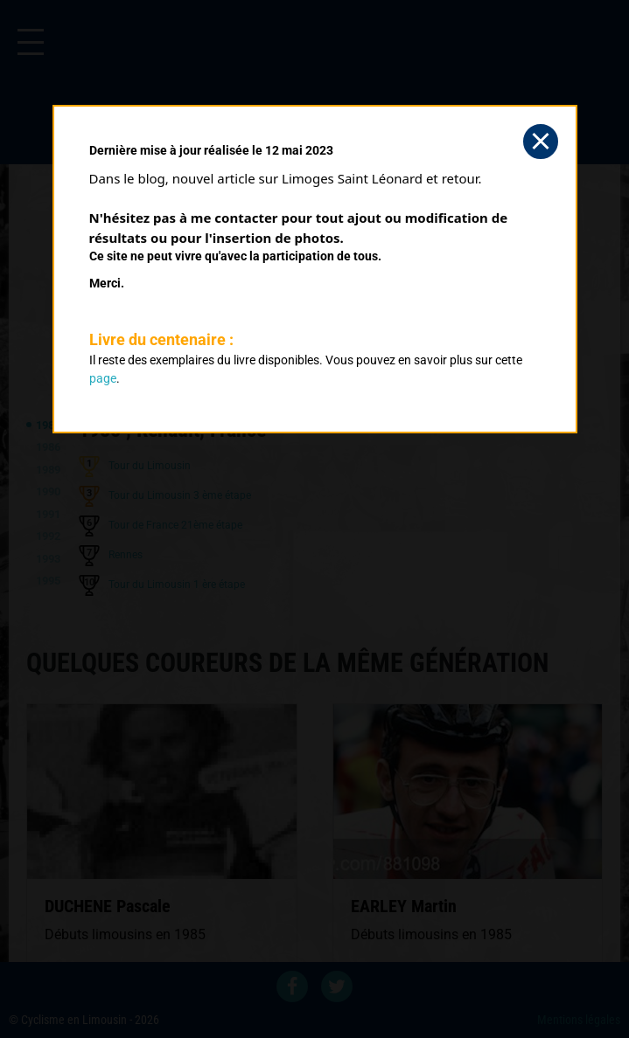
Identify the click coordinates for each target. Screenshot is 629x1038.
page (102, 378)
